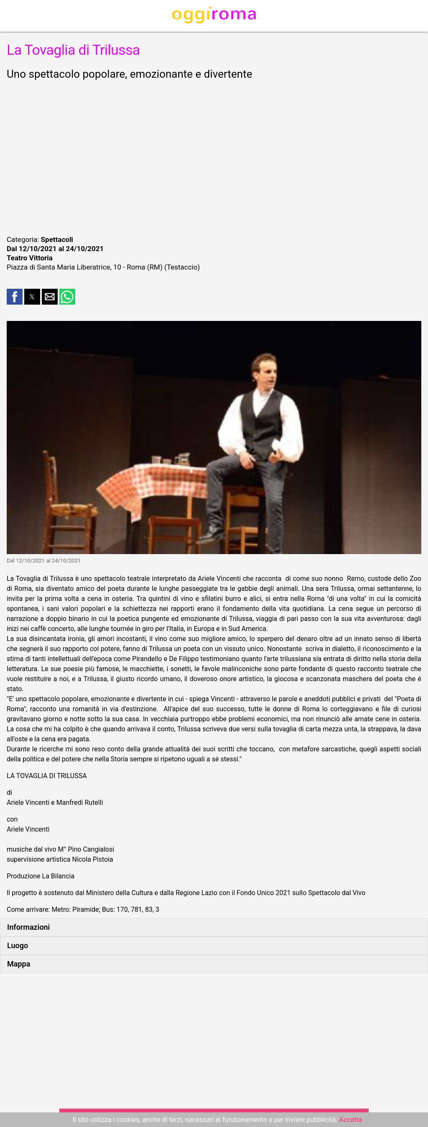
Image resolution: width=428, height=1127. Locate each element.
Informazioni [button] (28, 927)
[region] (214, 156)
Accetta (350, 1120)
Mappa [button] (18, 963)
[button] (15, 297)
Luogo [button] (17, 945)
